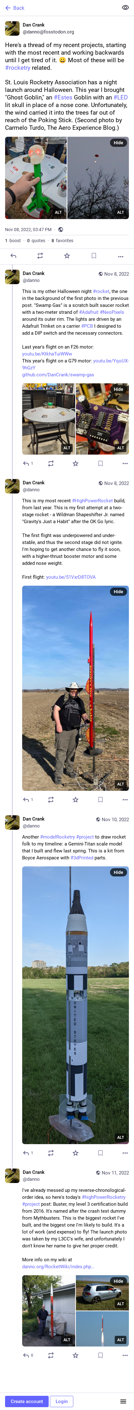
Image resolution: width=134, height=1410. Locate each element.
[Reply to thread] (28, 463)
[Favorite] (67, 256)
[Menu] (123, 1401)
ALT (58, 212)
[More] (121, 256)
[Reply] (13, 256)
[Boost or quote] (40, 256)
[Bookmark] (94, 256)
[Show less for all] (125, 7)
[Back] (58, 8)
